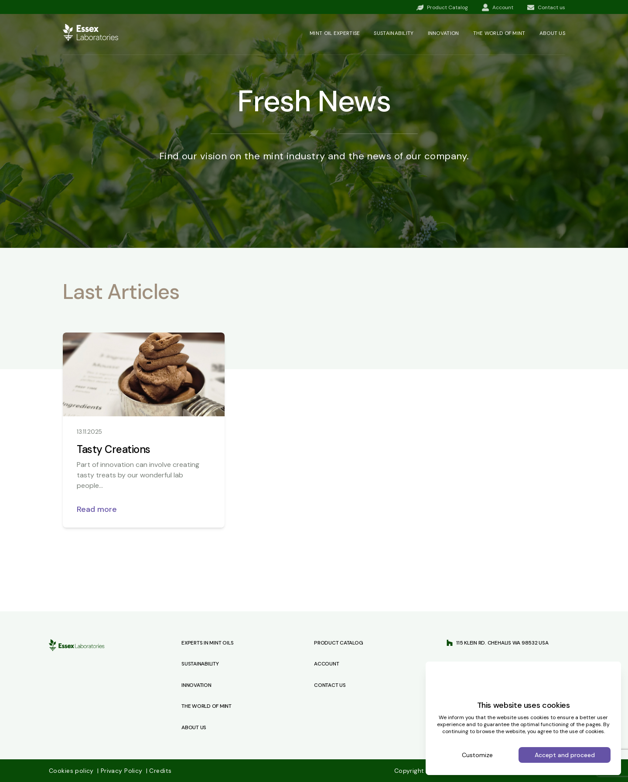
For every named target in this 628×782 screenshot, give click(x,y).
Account (326, 663)
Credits (158, 771)
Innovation (443, 33)
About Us (193, 727)
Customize (477, 755)
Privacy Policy (120, 771)
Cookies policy (72, 771)
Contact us (330, 685)
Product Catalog (338, 642)
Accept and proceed (565, 755)
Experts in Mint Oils (207, 642)
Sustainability (393, 33)
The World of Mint (206, 706)
